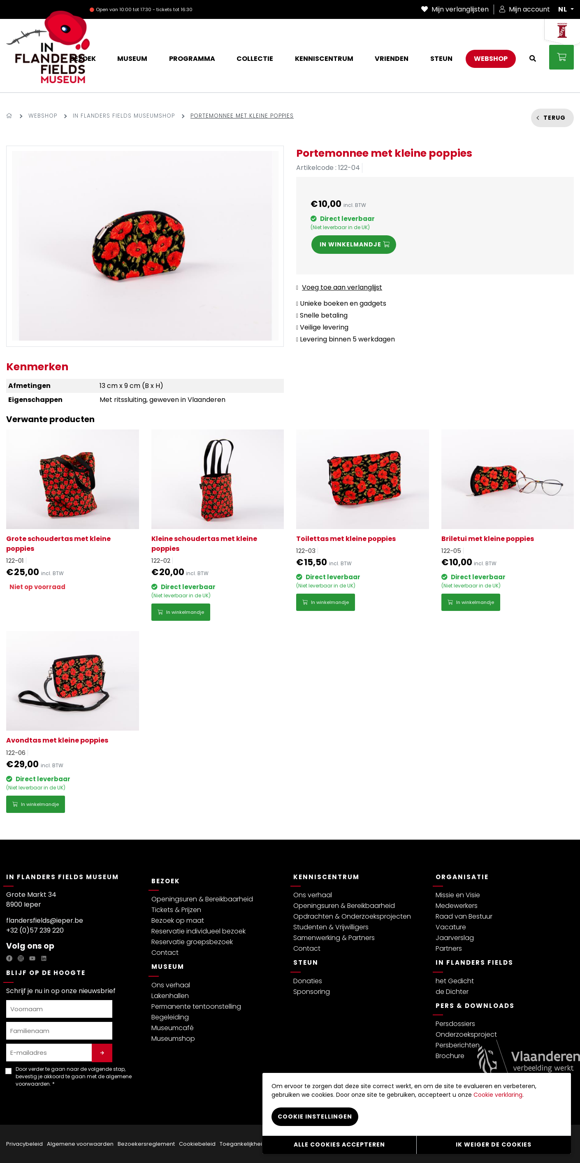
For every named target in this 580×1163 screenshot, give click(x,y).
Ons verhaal (170, 985)
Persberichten (458, 1045)
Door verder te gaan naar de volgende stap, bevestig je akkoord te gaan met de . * (74, 1076)
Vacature (451, 927)
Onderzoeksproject (466, 1034)
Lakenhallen (170, 996)
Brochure (450, 1056)
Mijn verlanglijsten (455, 9)
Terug (554, 118)
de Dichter (452, 991)
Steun (305, 962)
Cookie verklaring (497, 1095)
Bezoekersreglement (146, 1144)
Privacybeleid (24, 1144)
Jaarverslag (455, 937)
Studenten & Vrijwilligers (331, 927)
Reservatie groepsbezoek (192, 942)
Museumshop (173, 1038)
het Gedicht (455, 981)
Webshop (42, 116)
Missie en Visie (458, 895)
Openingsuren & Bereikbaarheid (202, 899)
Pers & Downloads (475, 1005)
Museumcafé (172, 1028)
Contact (165, 952)
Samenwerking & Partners (334, 937)
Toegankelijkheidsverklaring (257, 1144)
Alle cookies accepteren (339, 1144)
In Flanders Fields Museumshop (124, 116)
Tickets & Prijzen (176, 910)
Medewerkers (457, 905)
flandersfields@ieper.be (44, 920)
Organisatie (462, 877)
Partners (449, 948)
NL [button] (563, 9)
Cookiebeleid (197, 1144)
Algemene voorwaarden (80, 1144)
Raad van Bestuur (464, 916)
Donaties (307, 981)
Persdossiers (455, 1023)
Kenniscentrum (326, 877)
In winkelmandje (181, 612)
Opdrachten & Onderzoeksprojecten (352, 916)
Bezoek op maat (177, 920)
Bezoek (165, 881)
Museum (167, 966)
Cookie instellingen (315, 1116)
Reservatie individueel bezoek (198, 931)
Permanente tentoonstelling (196, 1006)
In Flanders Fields (474, 962)
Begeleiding (170, 1017)
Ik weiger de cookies (493, 1144)
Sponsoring (311, 991)
